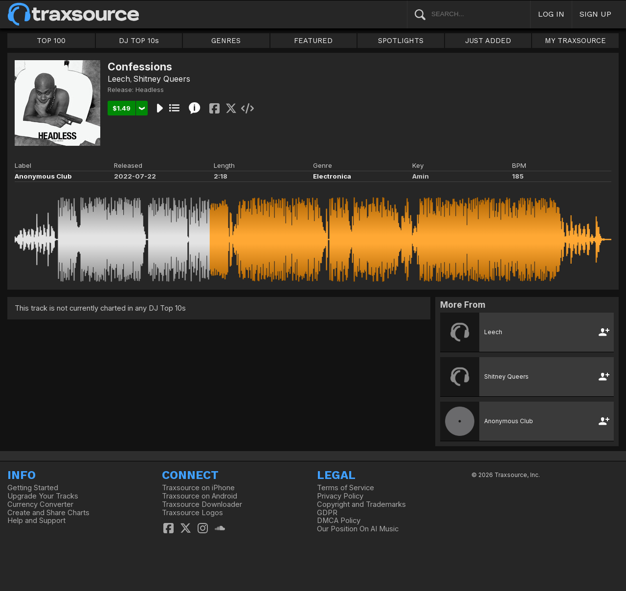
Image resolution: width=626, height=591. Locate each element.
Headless (149, 89)
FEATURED (313, 40)
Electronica (332, 176)
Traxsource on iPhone (198, 487)
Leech (119, 79)
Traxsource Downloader (202, 504)
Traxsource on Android (199, 496)
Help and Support (36, 520)
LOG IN (551, 14)
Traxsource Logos (192, 512)
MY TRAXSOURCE (575, 40)
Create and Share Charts (48, 512)
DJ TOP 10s (139, 40)
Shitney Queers (161, 79)
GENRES (226, 40)
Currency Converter (40, 504)
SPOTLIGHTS (401, 40)
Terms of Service (345, 487)
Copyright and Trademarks (361, 504)
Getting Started (32, 487)
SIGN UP (595, 14)
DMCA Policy (338, 520)
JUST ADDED (488, 40)
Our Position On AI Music (358, 528)
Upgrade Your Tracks (42, 496)
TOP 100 (51, 40)
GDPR (327, 512)
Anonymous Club (43, 176)
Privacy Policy (340, 496)
